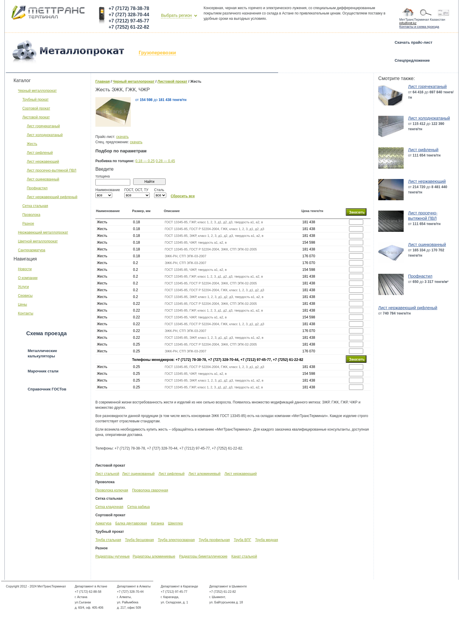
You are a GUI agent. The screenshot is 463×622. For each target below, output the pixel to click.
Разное (28, 224)
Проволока (31, 215)
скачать (122, 137)
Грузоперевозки (157, 52)
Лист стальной (107, 474)
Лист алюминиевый (204, 474)
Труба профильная (214, 540)
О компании (28, 278)
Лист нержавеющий (43, 161)
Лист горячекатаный (43, 126)
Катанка (157, 523)
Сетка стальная (35, 206)
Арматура (103, 523)
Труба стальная (108, 540)
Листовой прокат (36, 117)
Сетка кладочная (109, 507)
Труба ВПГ (242, 540)
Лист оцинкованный (43, 179)
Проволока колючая (111, 490)
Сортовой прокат (36, 108)
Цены (22, 304)
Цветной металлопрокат (38, 241)
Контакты (25, 313)
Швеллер (175, 523)
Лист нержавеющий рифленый (52, 197)
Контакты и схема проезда (419, 26)
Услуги (23, 287)
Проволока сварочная (150, 490)
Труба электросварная (176, 540)
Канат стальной (244, 556)
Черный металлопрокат (37, 91)
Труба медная (266, 540)
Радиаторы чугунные (112, 556)
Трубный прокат (35, 99)
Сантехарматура (31, 250)
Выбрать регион (176, 15)
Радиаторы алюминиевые (154, 556)
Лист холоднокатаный (45, 135)
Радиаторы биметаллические (203, 556)
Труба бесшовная (139, 540)
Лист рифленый (40, 153)
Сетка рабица (138, 507)
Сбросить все (183, 196)
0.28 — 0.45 (165, 161)
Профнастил (37, 188)
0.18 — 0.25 (144, 161)
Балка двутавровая (131, 523)
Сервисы (25, 296)
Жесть (32, 144)
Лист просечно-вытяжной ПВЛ (51, 170)
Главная (102, 81)
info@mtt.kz (407, 23)
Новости (25, 269)
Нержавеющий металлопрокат (43, 232)
